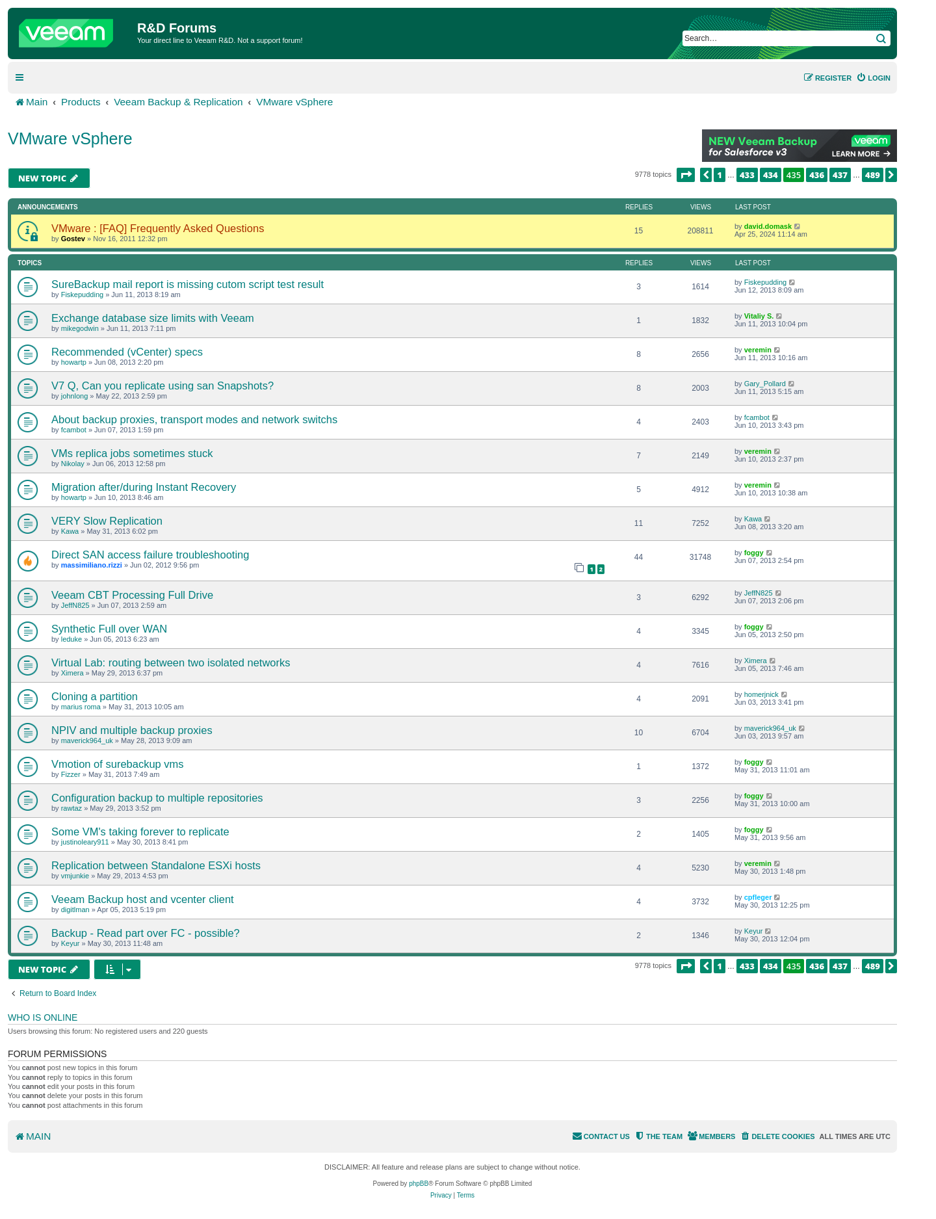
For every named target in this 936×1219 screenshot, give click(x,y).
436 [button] (816, 175)
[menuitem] (873, 78)
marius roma (81, 707)
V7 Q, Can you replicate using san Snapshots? (162, 385)
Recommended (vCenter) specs (127, 352)
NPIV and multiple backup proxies (132, 730)
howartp (73, 362)
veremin (758, 350)
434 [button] (770, 175)
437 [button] (840, 175)
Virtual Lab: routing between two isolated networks (171, 662)
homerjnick (761, 694)
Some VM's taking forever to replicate (140, 831)
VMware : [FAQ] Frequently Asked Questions (157, 228)
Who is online (42, 1017)
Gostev (73, 238)
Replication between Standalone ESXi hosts (156, 865)
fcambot (73, 430)
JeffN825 (75, 605)
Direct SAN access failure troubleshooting (150, 554)
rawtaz (71, 808)
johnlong (74, 396)
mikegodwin (80, 328)
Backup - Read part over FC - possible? (145, 933)
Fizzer (71, 774)
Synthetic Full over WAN (109, 629)
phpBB (418, 1183)
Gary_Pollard (765, 383)
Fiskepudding (82, 294)
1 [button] (719, 175)
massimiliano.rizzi (91, 565)
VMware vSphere (70, 138)
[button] (686, 175)
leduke (71, 639)
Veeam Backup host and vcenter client (142, 899)
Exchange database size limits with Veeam (152, 318)
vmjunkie (75, 876)
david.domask (768, 226)
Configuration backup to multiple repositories (157, 798)
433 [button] (747, 175)
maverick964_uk (87, 740)
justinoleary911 (85, 842)
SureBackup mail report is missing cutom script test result (187, 284)
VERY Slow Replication (106, 521)
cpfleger (758, 897)
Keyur (70, 943)
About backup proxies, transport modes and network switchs (194, 419)
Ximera (72, 673)
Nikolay (72, 463)
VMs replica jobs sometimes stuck (132, 453)
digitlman (75, 909)
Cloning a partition (94, 696)
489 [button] (872, 175)
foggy (754, 553)
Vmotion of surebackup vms (117, 764)
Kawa (70, 531)
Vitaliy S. (759, 316)
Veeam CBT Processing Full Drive (132, 595)
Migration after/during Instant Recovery (143, 487)
